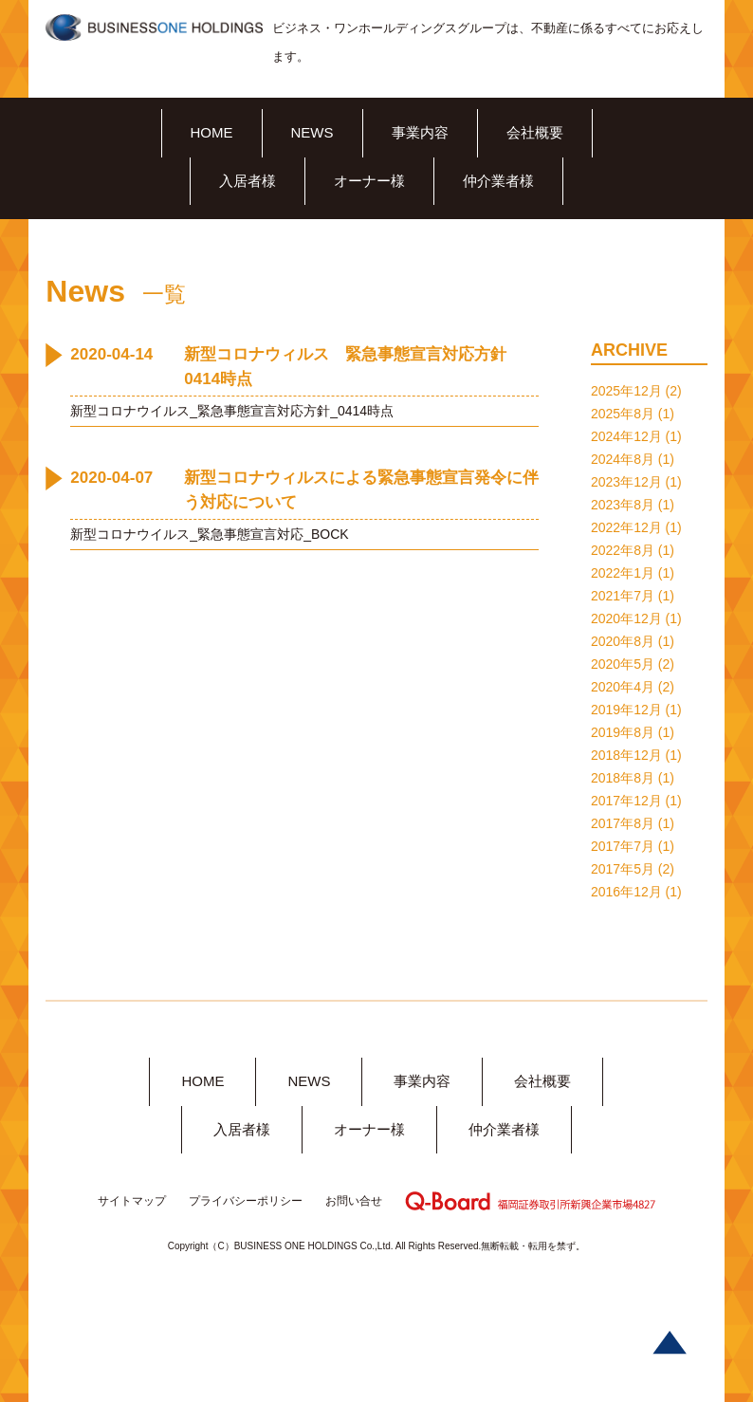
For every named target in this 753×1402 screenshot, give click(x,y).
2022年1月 (622, 573)
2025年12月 (626, 390)
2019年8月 (622, 732)
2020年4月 (622, 686)
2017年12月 (626, 800)
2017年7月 (622, 846)
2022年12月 (626, 527)
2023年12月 (626, 481)
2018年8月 (622, 777)
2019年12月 (626, 709)
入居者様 (247, 181)
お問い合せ (353, 1201)
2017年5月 (622, 868)
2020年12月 (626, 618)
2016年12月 (626, 891)
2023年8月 (622, 504)
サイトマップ (132, 1201)
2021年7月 (622, 595)
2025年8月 (622, 413)
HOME (212, 132)
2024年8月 (622, 459)
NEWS (312, 132)
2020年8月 (622, 641)
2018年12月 (626, 755)
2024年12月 (626, 436)
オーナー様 (369, 181)
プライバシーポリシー (246, 1201)
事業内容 (420, 132)
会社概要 (534, 132)
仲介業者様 (498, 181)
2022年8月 (622, 550)
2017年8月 (622, 823)
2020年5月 (622, 664)
